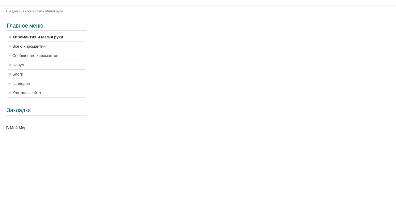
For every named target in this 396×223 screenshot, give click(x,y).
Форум (18, 65)
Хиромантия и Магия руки (37, 37)
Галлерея (21, 83)
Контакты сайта (26, 92)
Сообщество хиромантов (35, 55)
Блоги (17, 74)
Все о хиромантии (28, 46)
